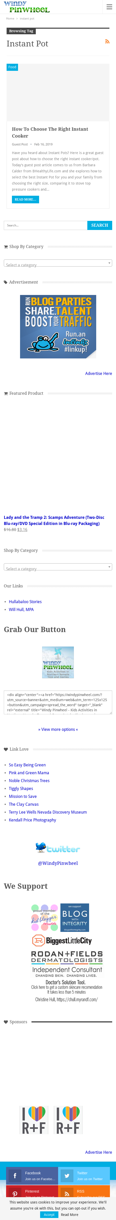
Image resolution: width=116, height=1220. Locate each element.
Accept (49, 1215)
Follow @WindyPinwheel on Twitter (58, 844)
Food (12, 67)
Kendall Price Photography (32, 820)
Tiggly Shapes (21, 788)
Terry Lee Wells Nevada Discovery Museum (48, 812)
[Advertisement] (34, 1051)
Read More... (25, 199)
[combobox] (58, 263)
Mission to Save (23, 796)
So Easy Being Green (27, 765)
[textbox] (58, 265)
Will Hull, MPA (21, 609)
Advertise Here (98, 373)
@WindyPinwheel (58, 863)
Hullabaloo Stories (25, 601)
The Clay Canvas (24, 804)
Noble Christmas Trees (29, 780)
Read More (69, 1214)
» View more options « (58, 729)
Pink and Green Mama (29, 772)
